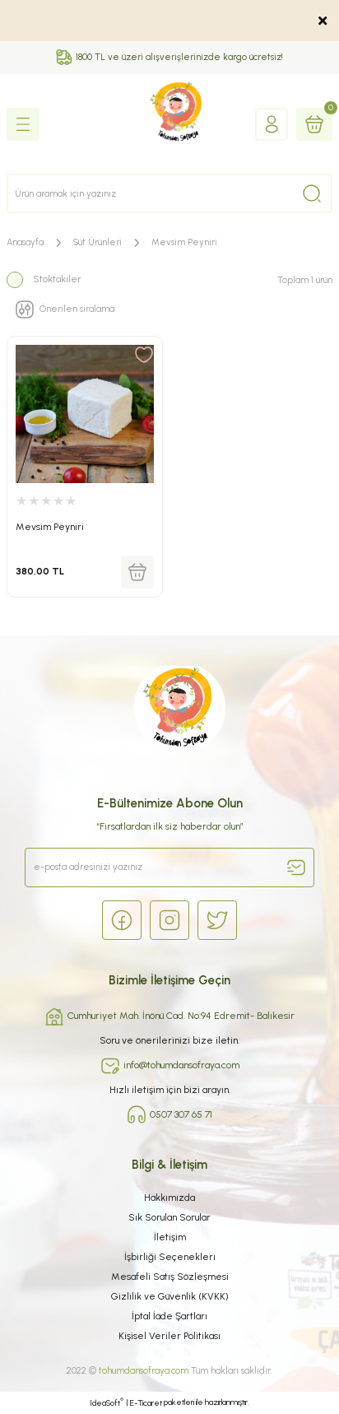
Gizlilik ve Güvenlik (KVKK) (170, 1296)
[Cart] (314, 124)
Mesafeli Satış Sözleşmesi (170, 1276)
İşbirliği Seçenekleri (170, 1257)
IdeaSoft (106, 1402)
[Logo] (170, 124)
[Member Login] (271, 124)
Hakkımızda (169, 1197)
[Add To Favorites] (144, 355)
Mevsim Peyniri (184, 242)
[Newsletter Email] (169, 867)
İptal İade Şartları (169, 1316)
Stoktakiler (57, 279)
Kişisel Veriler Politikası (169, 1336)
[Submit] (296, 867)
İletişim (170, 1237)
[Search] (169, 193)
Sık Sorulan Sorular (169, 1217)
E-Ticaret (146, 1403)
